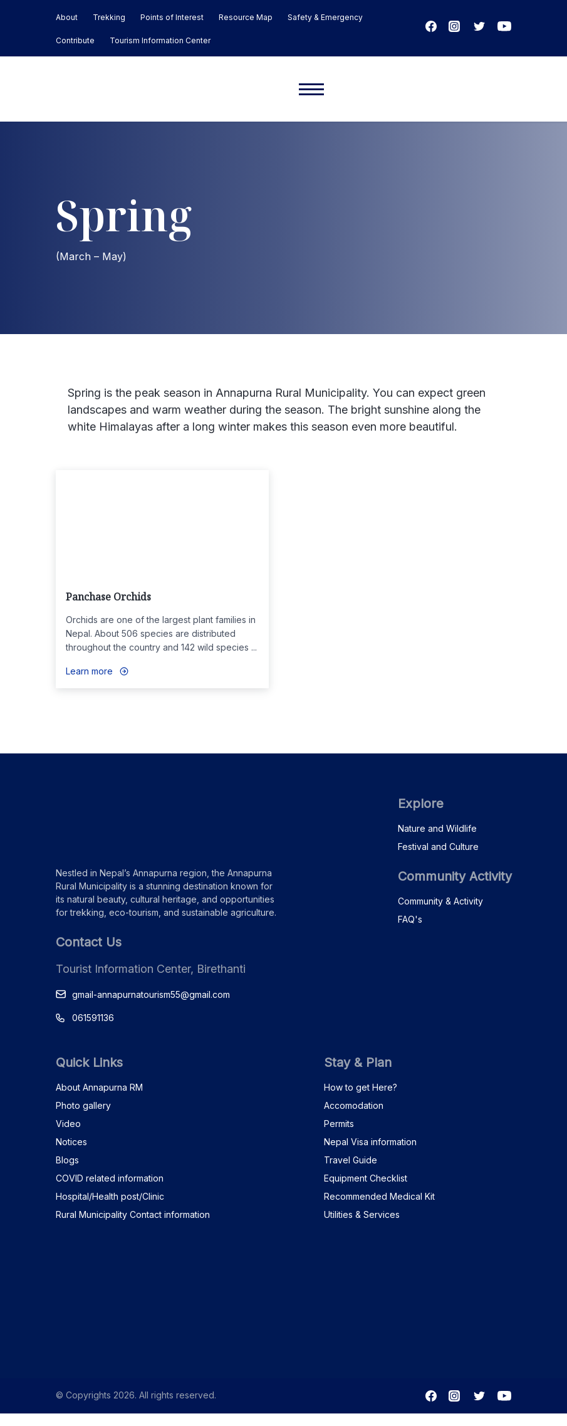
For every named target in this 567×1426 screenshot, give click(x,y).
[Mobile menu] (311, 89)
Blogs (67, 1160)
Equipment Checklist (365, 1178)
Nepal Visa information (370, 1141)
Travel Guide (350, 1160)
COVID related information (110, 1178)
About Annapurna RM (99, 1087)
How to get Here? (360, 1087)
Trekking (109, 17)
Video (68, 1123)
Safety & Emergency (325, 17)
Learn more (89, 671)
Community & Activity (440, 901)
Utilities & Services (362, 1214)
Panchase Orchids (108, 597)
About (67, 17)
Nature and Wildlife (437, 828)
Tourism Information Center (160, 40)
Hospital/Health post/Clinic (110, 1196)
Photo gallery (83, 1105)
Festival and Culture (438, 846)
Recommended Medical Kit (379, 1196)
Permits (339, 1123)
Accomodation (353, 1105)
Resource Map (246, 17)
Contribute (75, 40)
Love (263, 490)
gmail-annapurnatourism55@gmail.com (151, 994)
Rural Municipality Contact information (133, 1214)
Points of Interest (172, 17)
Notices (71, 1141)
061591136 (93, 1017)
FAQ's (410, 919)
